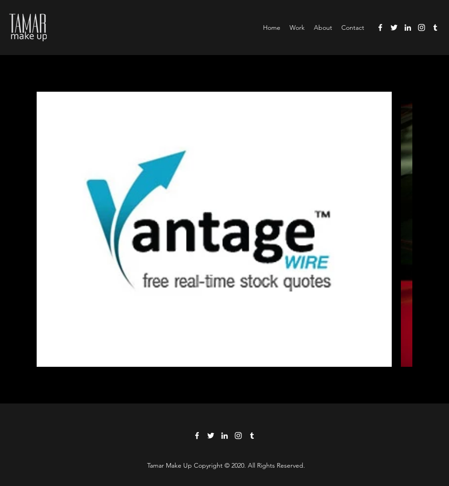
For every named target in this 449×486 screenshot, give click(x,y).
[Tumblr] (435, 27)
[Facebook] (380, 27)
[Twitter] (394, 27)
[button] (297, 27)
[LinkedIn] (407, 27)
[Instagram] (421, 27)
